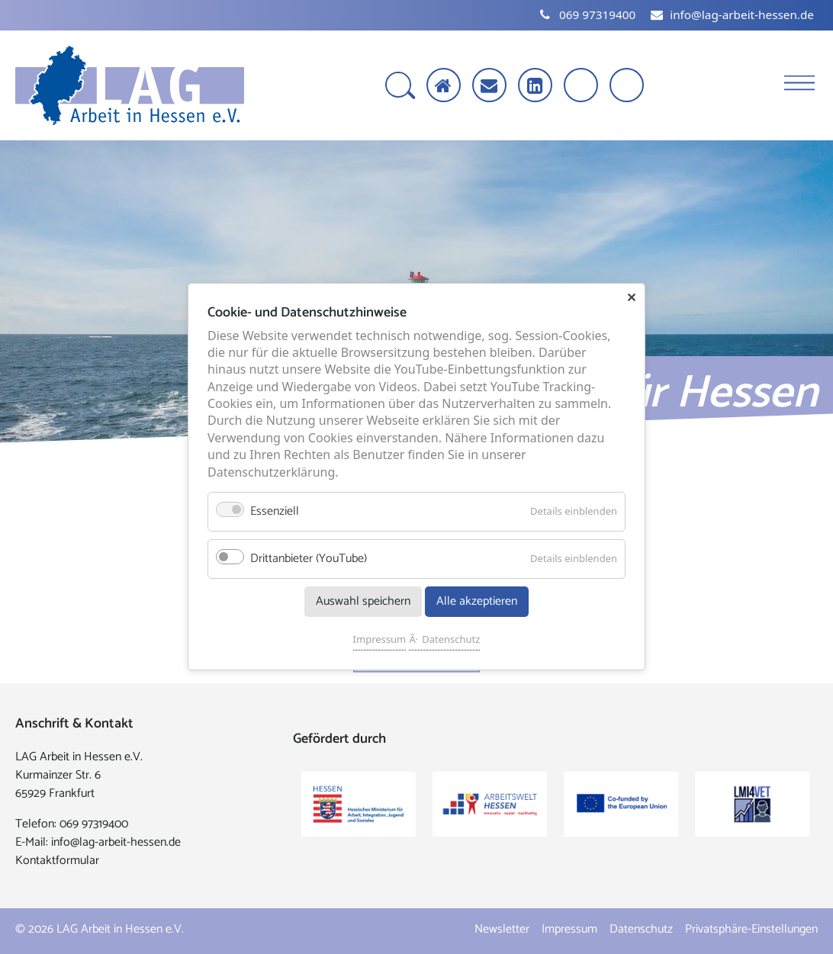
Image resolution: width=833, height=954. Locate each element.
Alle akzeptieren (476, 602)
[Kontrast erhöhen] (628, 86)
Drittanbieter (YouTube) (308, 559)
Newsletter (501, 929)
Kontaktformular (57, 860)
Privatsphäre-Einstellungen (751, 929)
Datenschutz (451, 640)
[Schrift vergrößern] (582, 86)
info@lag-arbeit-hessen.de (116, 842)
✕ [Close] (631, 297)
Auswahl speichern (363, 602)
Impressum (380, 640)
